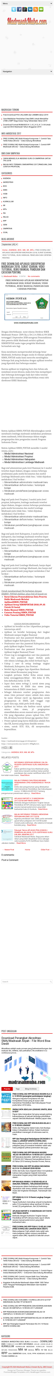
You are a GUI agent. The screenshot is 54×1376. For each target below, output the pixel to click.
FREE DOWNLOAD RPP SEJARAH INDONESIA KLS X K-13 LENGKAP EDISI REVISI (31, 1167)
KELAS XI (49, 1344)
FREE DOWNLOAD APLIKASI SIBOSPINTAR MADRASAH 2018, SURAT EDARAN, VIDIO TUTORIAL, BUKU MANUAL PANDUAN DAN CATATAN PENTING (23, 268)
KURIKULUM (8, 201)
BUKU (27, 1342)
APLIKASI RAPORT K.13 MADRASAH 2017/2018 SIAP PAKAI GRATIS (29, 799)
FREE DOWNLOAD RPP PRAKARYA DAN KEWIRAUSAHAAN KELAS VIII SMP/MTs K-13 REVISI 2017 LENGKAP (27, 1307)
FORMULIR (10, 1344)
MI (4, 205)
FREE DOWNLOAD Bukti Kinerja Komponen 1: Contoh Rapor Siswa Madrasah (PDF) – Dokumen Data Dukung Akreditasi (27, 1271)
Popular (7, 1089)
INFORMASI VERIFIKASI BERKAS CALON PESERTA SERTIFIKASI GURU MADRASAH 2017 (31, 764)
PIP (42, 1350)
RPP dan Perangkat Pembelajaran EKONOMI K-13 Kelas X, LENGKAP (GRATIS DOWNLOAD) (32, 1140)
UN (16, 1356)
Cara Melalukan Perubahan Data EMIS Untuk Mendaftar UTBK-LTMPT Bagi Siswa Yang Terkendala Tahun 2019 (25, 120)
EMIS (5, 190)
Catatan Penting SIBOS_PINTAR (20, 612)
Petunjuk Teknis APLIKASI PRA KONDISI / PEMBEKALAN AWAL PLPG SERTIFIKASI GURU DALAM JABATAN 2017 (33, 832)
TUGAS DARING (8, 1356)
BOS (5, 186)
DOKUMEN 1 (34, 1342)
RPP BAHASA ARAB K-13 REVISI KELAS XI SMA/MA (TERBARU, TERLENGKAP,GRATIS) (30, 1183)
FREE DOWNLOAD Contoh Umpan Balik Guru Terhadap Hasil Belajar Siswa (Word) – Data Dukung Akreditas (25, 1277)
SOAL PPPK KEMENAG (36, 1354)
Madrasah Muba (10, 276)
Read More (24, 775)
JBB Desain (47, 1367)
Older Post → (46, 850)
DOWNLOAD (46, 1341)
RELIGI (5, 217)
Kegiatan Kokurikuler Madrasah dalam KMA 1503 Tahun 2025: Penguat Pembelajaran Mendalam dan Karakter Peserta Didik (26, 1284)
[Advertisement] (27, 46)
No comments (34, 276)
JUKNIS (42, 1344)
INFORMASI (28, 1344)
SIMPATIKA (7, 228)
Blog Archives (31, 1089)
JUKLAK (36, 1344)
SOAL (5, 232)
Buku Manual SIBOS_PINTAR (19, 610)
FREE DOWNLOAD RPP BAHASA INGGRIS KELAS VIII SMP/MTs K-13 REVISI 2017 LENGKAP (32, 1153)
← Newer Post (8, 850)
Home (4, 250)
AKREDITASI (8, 182)
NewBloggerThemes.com (40, 1372)
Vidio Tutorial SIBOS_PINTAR (19, 615)
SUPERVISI (49, 1354)
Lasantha (42, 1370)
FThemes (19, 1370)
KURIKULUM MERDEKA (25, 1347)
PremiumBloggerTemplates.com (16, 1372)
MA (24, 250)
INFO (5, 198)
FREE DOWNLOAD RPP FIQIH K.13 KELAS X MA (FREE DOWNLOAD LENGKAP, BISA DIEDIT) (31, 1228)
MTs (5, 209)
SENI (5, 225)
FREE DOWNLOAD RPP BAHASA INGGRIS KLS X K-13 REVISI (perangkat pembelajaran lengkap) (32, 1095)
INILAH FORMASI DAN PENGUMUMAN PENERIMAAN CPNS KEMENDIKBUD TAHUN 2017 (32, 782)
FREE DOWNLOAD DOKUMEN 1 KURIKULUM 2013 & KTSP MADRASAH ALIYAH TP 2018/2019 (27, 1301)
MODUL (31, 1350)
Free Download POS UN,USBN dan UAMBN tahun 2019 (25, 115)
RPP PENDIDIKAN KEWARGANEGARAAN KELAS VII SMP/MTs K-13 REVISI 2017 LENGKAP (24, 1313)
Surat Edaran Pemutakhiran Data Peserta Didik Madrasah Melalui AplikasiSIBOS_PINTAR (25, 599)
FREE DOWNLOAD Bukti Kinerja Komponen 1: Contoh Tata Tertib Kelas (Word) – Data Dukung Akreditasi (27, 139)
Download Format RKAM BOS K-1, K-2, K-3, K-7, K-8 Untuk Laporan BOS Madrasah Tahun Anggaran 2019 (27, 126)
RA (4, 213)
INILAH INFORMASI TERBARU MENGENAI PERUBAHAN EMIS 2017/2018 (31, 815)
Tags (18, 1089)
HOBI (5, 194)
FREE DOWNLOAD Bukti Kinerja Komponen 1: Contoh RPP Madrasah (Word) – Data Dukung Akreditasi (26, 145)
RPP (4, 221)
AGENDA (7, 178)
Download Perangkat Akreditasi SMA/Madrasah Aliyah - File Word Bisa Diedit (25, 1040)
